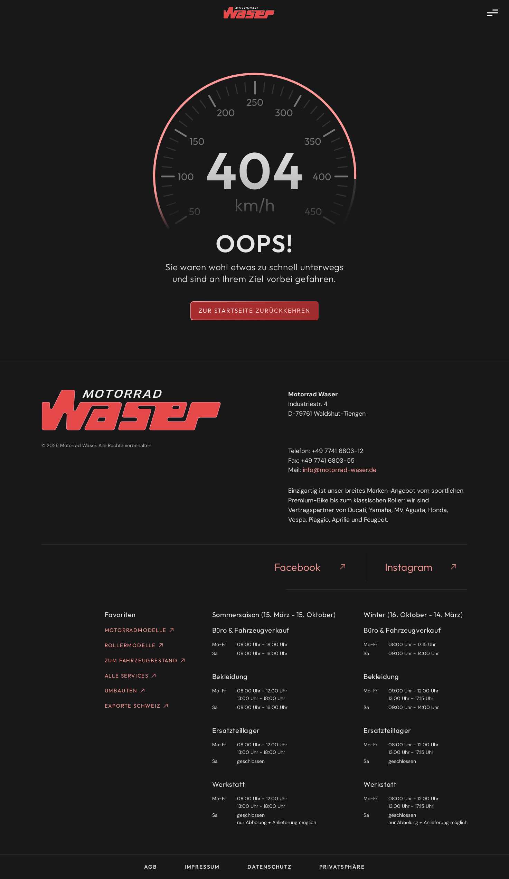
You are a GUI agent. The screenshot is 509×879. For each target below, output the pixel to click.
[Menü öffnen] (492, 12)
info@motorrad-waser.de (339, 470)
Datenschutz (269, 866)
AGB (150, 866)
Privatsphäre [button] (342, 866)
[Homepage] (249, 13)
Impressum (202, 866)
